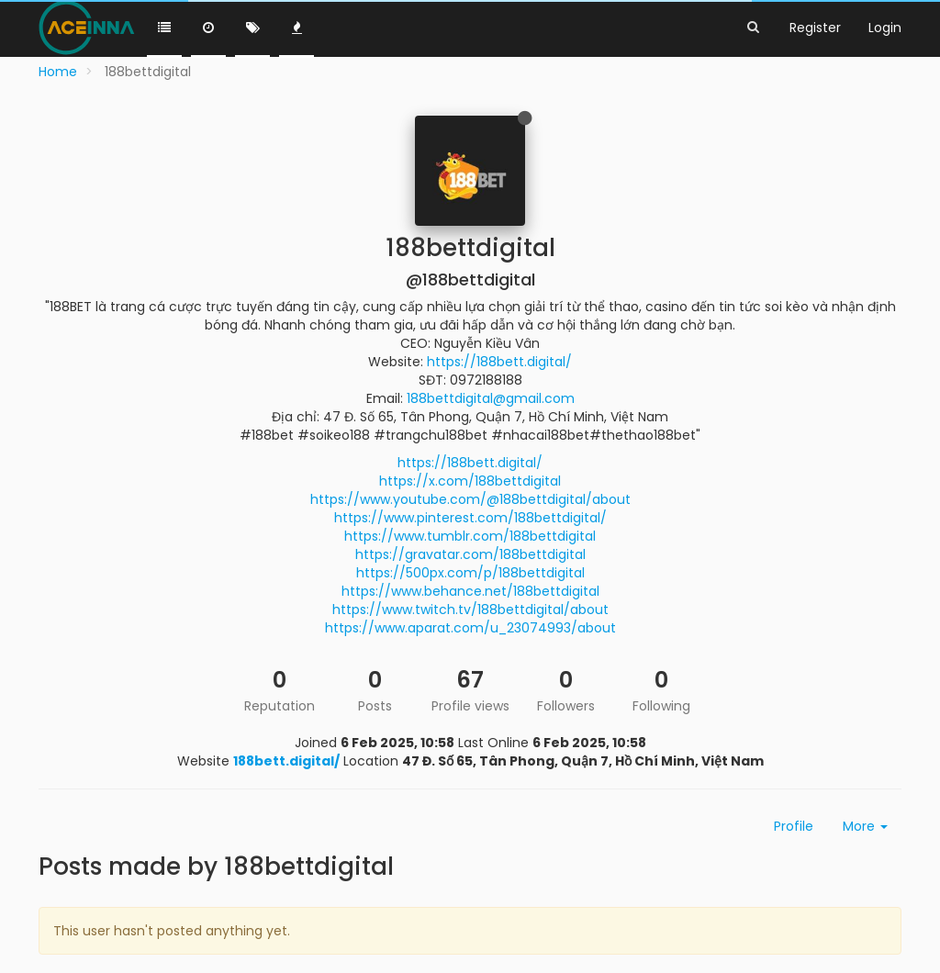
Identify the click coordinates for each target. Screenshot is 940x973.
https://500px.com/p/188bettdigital (470, 573)
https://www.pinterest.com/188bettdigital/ (470, 518)
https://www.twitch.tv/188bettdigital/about (470, 609)
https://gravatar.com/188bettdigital (470, 554)
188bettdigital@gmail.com (491, 398)
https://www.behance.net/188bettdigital (470, 591)
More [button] (865, 826)
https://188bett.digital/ (499, 361)
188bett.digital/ (286, 761)
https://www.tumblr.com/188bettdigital (470, 536)
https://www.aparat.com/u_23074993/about (470, 628)
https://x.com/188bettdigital (470, 481)
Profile (793, 826)
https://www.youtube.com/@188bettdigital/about (470, 499)
